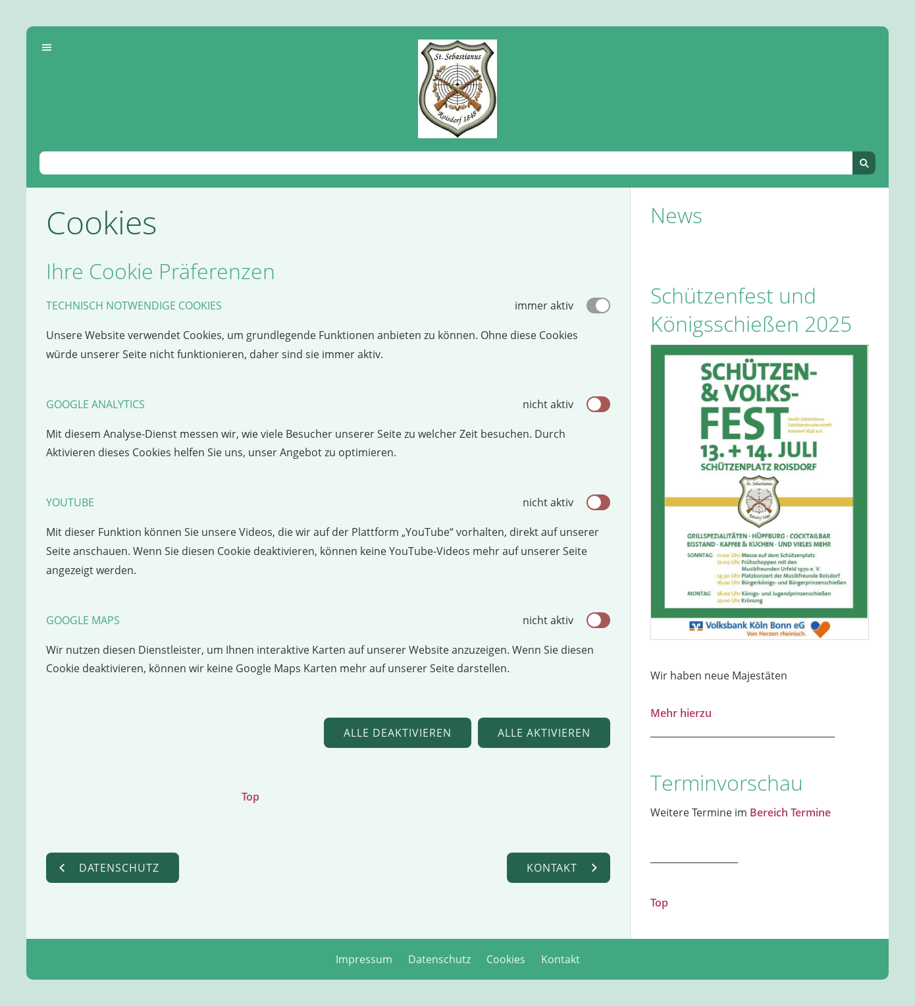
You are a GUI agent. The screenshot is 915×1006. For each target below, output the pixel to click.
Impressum (364, 959)
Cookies (505, 959)
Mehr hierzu (681, 713)
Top (250, 796)
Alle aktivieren (544, 733)
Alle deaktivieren (398, 733)
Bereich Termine (790, 812)
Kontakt (560, 959)
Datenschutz (439, 959)
